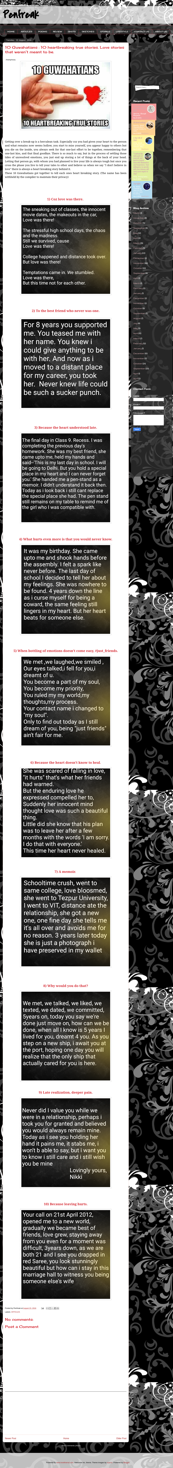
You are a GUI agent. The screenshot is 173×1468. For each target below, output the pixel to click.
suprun (110, 1462)
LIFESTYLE (122, 31)
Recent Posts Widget (139, 199)
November (138, 218)
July (135, 323)
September (139, 228)
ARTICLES (26, 31)
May (135, 233)
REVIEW (57, 31)
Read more (145, 118)
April (135, 238)
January (137, 253)
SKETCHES (88, 31)
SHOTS (72, 31)
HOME (11, 31)
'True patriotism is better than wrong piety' (139, 108)
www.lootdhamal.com (64, 1462)
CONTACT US (141, 31)
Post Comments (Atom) (71, 1446)
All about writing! (139, 122)
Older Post (121, 1438)
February (138, 248)
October (137, 223)
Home (66, 1438)
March (136, 213)
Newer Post (10, 1438)
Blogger (126, 1462)
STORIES (105, 31)
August (137, 318)
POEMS (42, 31)
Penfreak (21, 14)
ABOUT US (161, 31)
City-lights (137, 184)
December (138, 258)
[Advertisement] (66, 1413)
